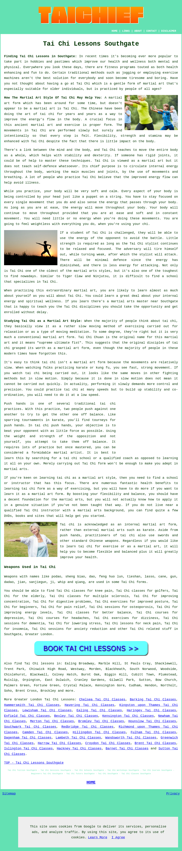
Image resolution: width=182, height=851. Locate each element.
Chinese (96, 108)
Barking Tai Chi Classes (153, 699)
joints (164, 155)
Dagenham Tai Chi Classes (27, 737)
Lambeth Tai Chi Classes (78, 737)
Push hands (15, 403)
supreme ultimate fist (59, 342)
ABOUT (138, 31)
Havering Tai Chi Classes (89, 705)
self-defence (45, 166)
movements (12, 130)
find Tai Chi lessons (34, 663)
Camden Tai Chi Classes (45, 732)
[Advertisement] (148, 426)
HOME (115, 31)
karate (57, 420)
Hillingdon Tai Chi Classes (99, 732)
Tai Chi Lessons (59, 699)
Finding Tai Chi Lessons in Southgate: (40, 56)
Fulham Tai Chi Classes (153, 732)
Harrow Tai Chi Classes (59, 743)
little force (67, 431)
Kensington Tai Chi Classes (128, 716)
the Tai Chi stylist (140, 243)
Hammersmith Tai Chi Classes (32, 705)
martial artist (68, 452)
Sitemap (9, 793)
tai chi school (77, 458)
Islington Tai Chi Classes (28, 748)
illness (32, 182)
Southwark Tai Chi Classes (30, 727)
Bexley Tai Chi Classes (76, 716)
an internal (128, 524)
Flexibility (104, 136)
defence (120, 260)
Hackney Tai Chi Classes (79, 748)
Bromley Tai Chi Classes (101, 721)
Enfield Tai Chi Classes (27, 716)
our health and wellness (123, 61)
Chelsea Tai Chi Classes (102, 699)
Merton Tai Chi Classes (52, 721)
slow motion (46, 378)
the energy (108, 202)
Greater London (38, 634)
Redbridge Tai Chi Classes (87, 727)
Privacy (173, 793)
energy (172, 166)
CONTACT (151, 31)
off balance (92, 414)
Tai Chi (83, 83)
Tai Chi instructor (42, 510)
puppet (92, 197)
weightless (40, 224)
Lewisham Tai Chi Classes (47, 710)
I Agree (118, 837)
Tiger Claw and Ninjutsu (86, 276)
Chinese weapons (104, 541)
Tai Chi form (93, 463)
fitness (111, 67)
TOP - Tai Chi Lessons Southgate (34, 763)
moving (95, 326)
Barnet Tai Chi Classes (127, 748)
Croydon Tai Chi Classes (107, 743)
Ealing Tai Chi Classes (99, 710)
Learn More (97, 837)
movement (11, 218)
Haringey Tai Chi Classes (151, 710)
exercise (72, 125)
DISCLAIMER (168, 31)
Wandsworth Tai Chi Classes (130, 737)
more (69, 691)
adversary (132, 249)
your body (53, 191)
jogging (128, 72)
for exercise (106, 546)
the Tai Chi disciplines (78, 306)
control (163, 384)
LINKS (126, 31)
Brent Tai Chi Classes (155, 743)
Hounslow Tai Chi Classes (152, 721)
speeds (103, 389)
